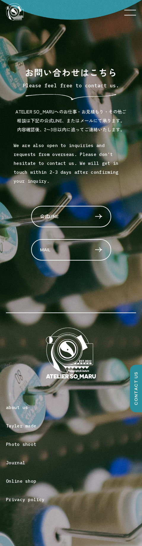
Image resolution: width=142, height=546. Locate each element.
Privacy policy (25, 499)
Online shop (21, 481)
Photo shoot (21, 444)
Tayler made (21, 426)
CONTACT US (136, 388)
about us (17, 407)
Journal (15, 462)
